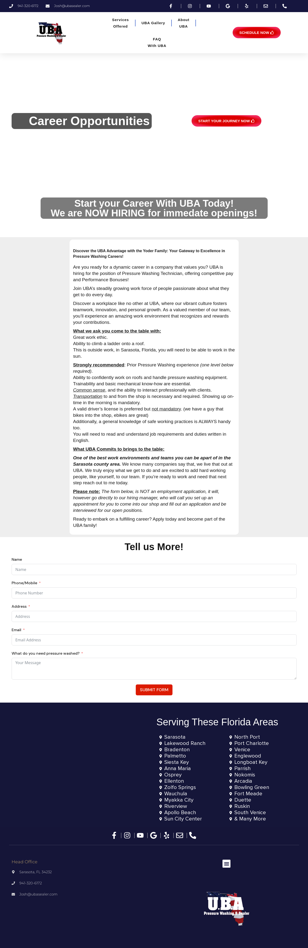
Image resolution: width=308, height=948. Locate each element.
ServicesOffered (120, 23)
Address (19, 606)
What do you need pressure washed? (45, 653)
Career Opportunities (89, 121)
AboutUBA (183, 23)
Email (16, 629)
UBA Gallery (153, 23)
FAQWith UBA (157, 42)
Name (17, 559)
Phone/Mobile (24, 582)
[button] (226, 864)
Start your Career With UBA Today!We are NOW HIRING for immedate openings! (154, 208)
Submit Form (154, 690)
